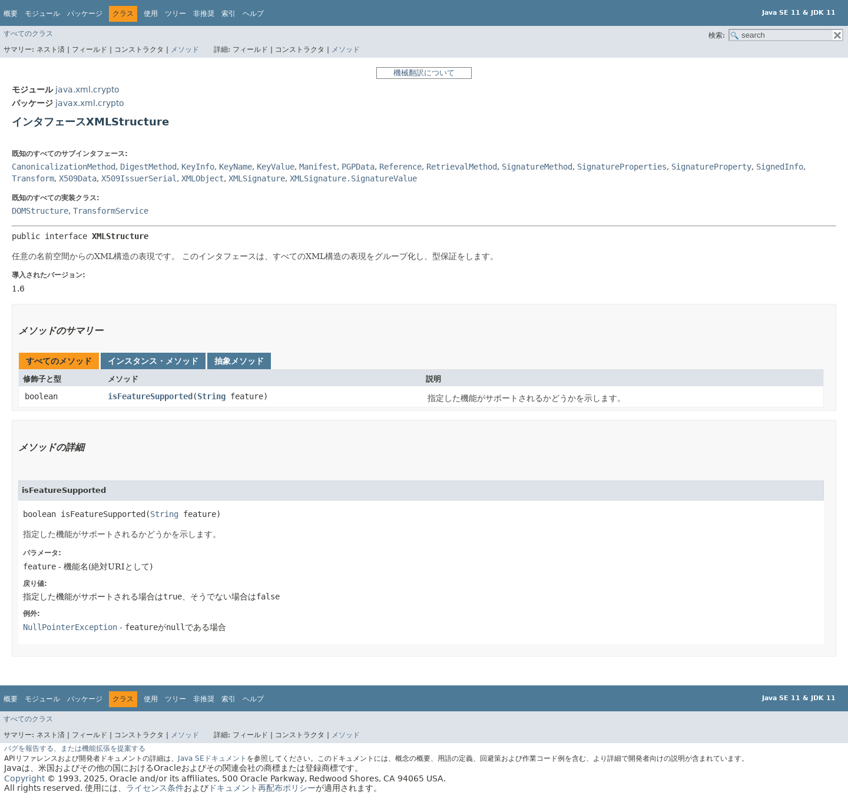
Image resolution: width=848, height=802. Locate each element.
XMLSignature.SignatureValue (353, 178)
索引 (228, 13)
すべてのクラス (28, 33)
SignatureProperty (711, 166)
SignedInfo (779, 166)
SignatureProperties (622, 166)
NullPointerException (70, 627)
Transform (33, 178)
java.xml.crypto (87, 89)
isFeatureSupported (150, 396)
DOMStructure (40, 211)
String (211, 396)
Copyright (24, 778)
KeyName (235, 166)
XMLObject (202, 178)
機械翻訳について (424, 72)
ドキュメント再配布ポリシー (262, 788)
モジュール (42, 13)
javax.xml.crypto (89, 103)
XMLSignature (256, 178)
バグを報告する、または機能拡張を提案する (74, 748)
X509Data (78, 178)
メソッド (185, 49)
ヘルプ (253, 13)
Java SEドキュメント (212, 758)
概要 (11, 13)
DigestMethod (148, 166)
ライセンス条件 (155, 788)
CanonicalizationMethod (63, 166)
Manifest (318, 166)
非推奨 (203, 13)
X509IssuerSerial (139, 178)
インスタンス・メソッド (153, 361)
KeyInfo (197, 166)
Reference (400, 166)
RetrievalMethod (461, 166)
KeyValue (275, 166)
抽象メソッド (239, 361)
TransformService (110, 211)
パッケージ (84, 13)
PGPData (358, 166)
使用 (151, 13)
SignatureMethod (537, 166)
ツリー (175, 13)
